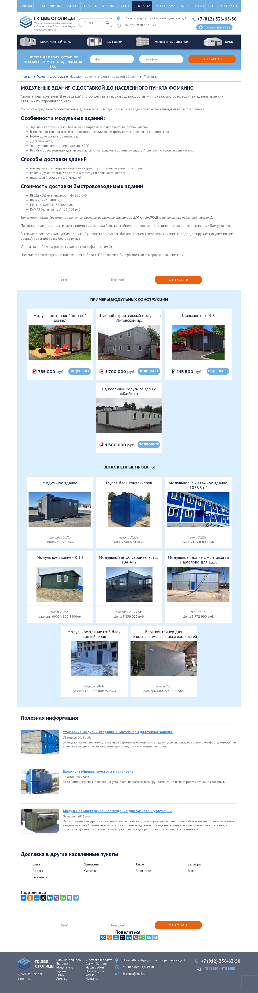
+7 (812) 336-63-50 (216, 19)
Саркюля (90, 871)
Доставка (142, 6)
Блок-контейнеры (68, 960)
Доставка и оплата (99, 960)
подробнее (79, 371)
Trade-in (90, 6)
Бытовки (62, 963)
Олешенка (40, 877)
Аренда (61, 978)
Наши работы (95, 967)
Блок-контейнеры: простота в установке (98, 771)
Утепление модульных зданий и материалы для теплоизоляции (118, 731)
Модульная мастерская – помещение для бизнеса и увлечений (117, 810)
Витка (36, 864)
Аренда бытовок (115, 6)
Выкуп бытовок (96, 963)
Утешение (91, 864)
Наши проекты (192, 6)
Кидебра (194, 864)
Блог (212, 6)
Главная (25, 6)
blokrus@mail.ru (134, 974)
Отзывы (91, 975)
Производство (48, 6)
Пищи (140, 864)
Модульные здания (64, 969)
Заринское (143, 871)
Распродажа (165, 6)
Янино (192, 871)
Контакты (229, 6)
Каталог (72, 6)
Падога (38, 871)
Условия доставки (51, 76)
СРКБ (60, 975)
